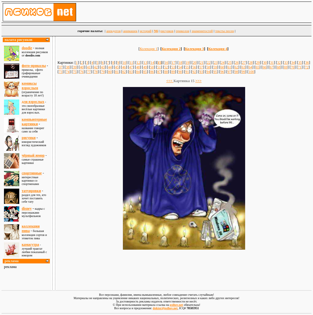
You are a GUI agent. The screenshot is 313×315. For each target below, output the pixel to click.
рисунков (167, 31)
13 (145, 62)
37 (60, 67)
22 (209, 62)
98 (236, 72)
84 (138, 72)
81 (117, 72)
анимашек (130, 31)
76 (81, 72)
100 (251, 72)
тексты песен (224, 31)
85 (145, 72)
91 (187, 72)
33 (286, 62)
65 (257, 67)
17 (173, 62)
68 (278, 67)
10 (124, 62)
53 (173, 67)
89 (173, 72)
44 (110, 67)
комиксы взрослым (30, 85)
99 (243, 72)
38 (67, 67)
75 (74, 72)
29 (258, 62)
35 (300, 62)
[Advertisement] (184, 267)
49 (145, 67)
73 (60, 72)
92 (194, 72)
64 (250, 67)
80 (110, 72)
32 (279, 62)
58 (208, 67)
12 (138, 62)
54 (180, 67)
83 (131, 72)
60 (222, 67)
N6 (156, 31)
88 (166, 72)
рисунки (29, 138)
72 (306, 67)
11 (131, 62)
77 (88, 72)
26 (237, 62)
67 (271, 67)
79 (103, 72)
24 (223, 62)
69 (285, 67)
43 (103, 67)
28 (251, 62)
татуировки (31, 191)
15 (159, 62)
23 (216, 62)
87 (159, 72)
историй (145, 31)
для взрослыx (33, 102)
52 (166, 67)
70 (292, 67)
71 (299, 67)
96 (222, 72)
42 (96, 67)
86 (152, 72)
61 (229, 67)
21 (202, 62)
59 (215, 67)
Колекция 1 (148, 49)
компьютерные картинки (34, 121)
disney (27, 208)
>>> (198, 81)
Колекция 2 (171, 49)
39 (74, 67)
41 (88, 67)
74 (67, 72)
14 (152, 62)
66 (264, 67)
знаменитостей (202, 31)
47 (131, 67)
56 (194, 67)
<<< (170, 81)
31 (272, 62)
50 (152, 67)
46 (124, 67)
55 (187, 67)
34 (293, 62)
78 (96, 72)
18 (180, 62)
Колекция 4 (217, 49)
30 (265, 62)
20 (195, 62)
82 (124, 72)
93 (201, 72)
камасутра (30, 244)
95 (215, 72)
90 (180, 72)
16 (166, 62)
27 (244, 62)
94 (208, 72)
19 (188, 62)
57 (201, 67)
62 (236, 67)
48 (138, 67)
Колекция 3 (194, 49)
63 (243, 67)
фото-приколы (34, 65)
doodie (27, 48)
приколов (182, 31)
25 (230, 62)
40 (81, 67)
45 (117, 67)
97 (229, 72)
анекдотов (113, 31)
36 (307, 62)
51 (159, 67)
